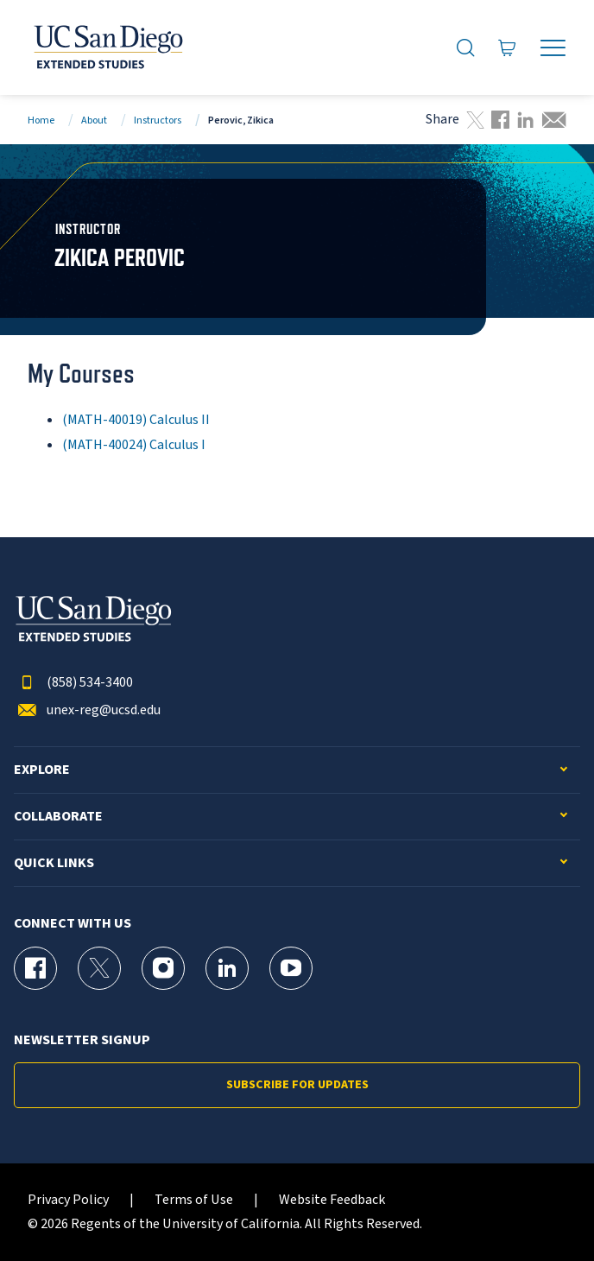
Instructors (157, 120)
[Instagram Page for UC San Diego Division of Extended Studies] (163, 968)
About (94, 120)
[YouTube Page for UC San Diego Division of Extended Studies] (291, 968)
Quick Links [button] (54, 863)
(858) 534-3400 (73, 683)
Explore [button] (42, 770)
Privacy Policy (68, 1200)
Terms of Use (194, 1200)
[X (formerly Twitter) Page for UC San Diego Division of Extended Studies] (99, 968)
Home (41, 120)
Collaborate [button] (58, 817)
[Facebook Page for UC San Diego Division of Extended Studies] (35, 968)
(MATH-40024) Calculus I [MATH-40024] (133, 444)
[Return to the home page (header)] (107, 47)
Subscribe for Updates (297, 1084)
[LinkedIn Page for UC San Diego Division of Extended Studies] (227, 968)
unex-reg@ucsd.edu (87, 710)
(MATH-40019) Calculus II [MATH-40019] (136, 419)
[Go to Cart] (507, 47)
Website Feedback (332, 1200)
